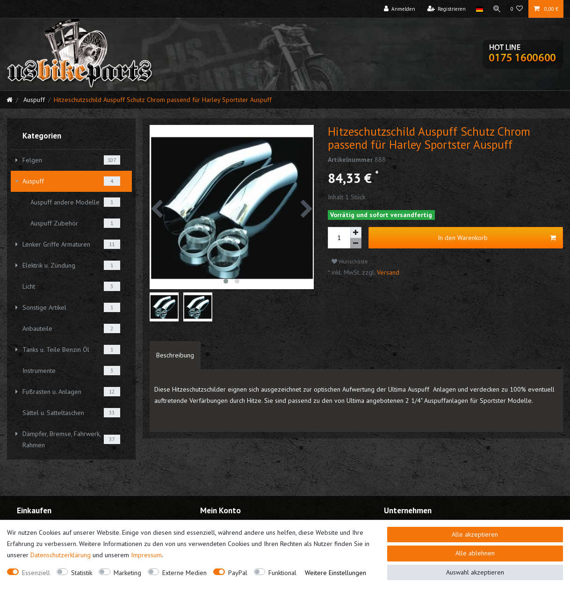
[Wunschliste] (516, 9)
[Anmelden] (398, 9)
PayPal (237, 572)
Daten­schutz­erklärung (60, 555)
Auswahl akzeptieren (475, 572)
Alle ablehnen (475, 553)
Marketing (127, 572)
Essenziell (36, 572)
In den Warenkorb (497, 237)
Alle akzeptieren (475, 534)
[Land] (477, 9)
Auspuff (33, 99)
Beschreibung (175, 355)
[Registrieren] (444, 9)
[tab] (175, 355)
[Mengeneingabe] (339, 237)
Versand (387, 272)
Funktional (282, 572)
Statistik (81, 572)
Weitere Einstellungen (335, 572)
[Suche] (496, 9)
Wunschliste (350, 261)
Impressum (146, 555)
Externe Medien (184, 572)
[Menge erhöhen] (355, 232)
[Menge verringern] (355, 243)
